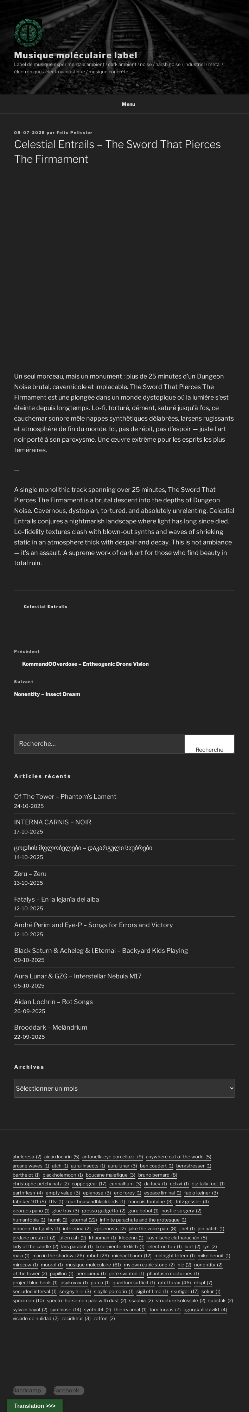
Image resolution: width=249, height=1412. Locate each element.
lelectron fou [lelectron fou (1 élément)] (164, 1246)
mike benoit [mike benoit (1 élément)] (214, 1255)
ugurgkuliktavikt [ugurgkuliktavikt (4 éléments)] (205, 1309)
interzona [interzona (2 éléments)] (77, 1228)
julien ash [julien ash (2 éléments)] (72, 1238)
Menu (124, 104)
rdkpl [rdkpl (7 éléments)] (203, 1282)
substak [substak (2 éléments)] (220, 1300)
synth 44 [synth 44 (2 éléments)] (97, 1309)
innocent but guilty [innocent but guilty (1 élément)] (36, 1228)
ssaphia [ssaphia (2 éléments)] (141, 1300)
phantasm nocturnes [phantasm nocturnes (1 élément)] (173, 1273)
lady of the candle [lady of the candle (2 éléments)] (35, 1246)
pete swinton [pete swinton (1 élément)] (126, 1273)
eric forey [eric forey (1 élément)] (127, 1193)
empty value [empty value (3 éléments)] (63, 1193)
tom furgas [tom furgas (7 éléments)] (165, 1309)
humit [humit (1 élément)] (58, 1220)
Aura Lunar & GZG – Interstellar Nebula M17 (78, 976)
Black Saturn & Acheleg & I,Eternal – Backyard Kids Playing (101, 950)
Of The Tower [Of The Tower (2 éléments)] (30, 1273)
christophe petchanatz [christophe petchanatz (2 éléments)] (41, 1183)
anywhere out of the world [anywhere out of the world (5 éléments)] (178, 1156)
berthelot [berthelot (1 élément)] (26, 1175)
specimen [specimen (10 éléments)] (28, 1300)
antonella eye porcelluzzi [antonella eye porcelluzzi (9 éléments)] (112, 1156)
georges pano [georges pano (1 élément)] (31, 1210)
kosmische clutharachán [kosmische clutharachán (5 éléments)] (176, 1238)
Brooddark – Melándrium (50, 1027)
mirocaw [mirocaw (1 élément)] (25, 1265)
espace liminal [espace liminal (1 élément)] (162, 1193)
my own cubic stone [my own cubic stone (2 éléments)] (149, 1265)
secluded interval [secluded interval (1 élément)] (35, 1291)
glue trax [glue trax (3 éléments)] (65, 1210)
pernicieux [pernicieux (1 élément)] (91, 1273)
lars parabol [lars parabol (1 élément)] (77, 1246)
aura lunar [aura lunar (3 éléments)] (122, 1166)
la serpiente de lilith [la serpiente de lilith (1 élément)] (120, 1246)
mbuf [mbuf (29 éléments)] (98, 1255)
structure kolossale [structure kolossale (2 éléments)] (180, 1300)
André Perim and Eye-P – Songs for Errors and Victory (93, 925)
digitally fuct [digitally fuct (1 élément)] (208, 1183)
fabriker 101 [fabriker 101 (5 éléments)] (29, 1201)
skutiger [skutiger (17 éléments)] (185, 1291)
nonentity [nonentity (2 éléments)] (208, 1265)
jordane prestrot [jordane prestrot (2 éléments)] (34, 1238)
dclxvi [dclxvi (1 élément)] (179, 1183)
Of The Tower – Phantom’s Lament (65, 796)
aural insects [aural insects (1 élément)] (88, 1166)
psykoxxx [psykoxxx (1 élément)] (74, 1282)
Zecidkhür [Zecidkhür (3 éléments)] (76, 1318)
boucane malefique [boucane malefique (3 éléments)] (110, 1175)
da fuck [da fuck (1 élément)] (155, 1183)
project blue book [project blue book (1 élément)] (35, 1282)
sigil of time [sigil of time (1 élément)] (152, 1291)
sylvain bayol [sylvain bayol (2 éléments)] (30, 1309)
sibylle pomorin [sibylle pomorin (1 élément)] (114, 1291)
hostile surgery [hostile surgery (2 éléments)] (181, 1210)
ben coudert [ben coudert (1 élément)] (156, 1166)
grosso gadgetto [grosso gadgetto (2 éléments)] (104, 1210)
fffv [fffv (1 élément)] (56, 1201)
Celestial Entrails (46, 606)
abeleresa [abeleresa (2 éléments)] (27, 1156)
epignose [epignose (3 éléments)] (97, 1193)
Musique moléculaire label (76, 55)
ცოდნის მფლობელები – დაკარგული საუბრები (83, 847)
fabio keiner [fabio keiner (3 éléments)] (201, 1193)
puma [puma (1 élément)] (100, 1282)
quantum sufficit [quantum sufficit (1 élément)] (134, 1282)
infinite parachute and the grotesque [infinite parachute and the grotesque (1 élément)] (143, 1220)
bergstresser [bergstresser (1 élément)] (193, 1166)
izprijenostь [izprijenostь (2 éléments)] (110, 1228)
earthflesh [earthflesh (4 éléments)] (28, 1193)
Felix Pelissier (75, 132)
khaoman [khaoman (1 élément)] (102, 1238)
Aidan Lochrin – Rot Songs (53, 1001)
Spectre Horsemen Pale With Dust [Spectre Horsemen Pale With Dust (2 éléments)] (86, 1300)
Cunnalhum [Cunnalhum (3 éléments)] (125, 1183)
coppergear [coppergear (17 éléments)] (89, 1183)
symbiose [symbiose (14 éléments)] (65, 1309)
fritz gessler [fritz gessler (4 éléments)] (192, 1201)
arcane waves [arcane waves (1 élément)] (31, 1166)
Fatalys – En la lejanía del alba (56, 899)
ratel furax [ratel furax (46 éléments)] (174, 1282)
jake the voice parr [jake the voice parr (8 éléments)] (153, 1228)
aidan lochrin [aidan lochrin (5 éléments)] (61, 1156)
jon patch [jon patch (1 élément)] (211, 1228)
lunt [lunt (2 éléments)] (192, 1246)
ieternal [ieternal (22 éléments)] (83, 1220)
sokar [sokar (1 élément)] (211, 1291)
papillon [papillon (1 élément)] (62, 1273)
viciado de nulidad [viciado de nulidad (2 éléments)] (36, 1318)
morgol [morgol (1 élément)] (52, 1265)
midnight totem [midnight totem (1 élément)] (174, 1255)
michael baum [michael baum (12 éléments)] (132, 1255)
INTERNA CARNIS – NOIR (52, 822)
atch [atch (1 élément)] (60, 1166)
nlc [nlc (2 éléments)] (184, 1265)
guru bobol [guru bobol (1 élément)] (143, 1210)
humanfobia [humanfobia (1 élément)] (29, 1220)
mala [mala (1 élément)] (21, 1255)
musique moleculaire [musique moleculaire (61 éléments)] (93, 1265)
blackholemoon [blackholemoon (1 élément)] (63, 1175)
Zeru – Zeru (30, 873)
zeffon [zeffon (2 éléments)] (104, 1318)
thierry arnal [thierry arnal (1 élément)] (130, 1309)
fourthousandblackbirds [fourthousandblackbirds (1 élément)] (95, 1201)
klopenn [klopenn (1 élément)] (131, 1238)
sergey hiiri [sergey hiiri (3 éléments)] (75, 1291)
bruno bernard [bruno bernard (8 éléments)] (157, 1175)
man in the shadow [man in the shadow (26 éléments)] (58, 1255)
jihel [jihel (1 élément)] (187, 1228)
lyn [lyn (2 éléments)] (210, 1246)
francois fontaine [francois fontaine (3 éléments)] (150, 1201)
